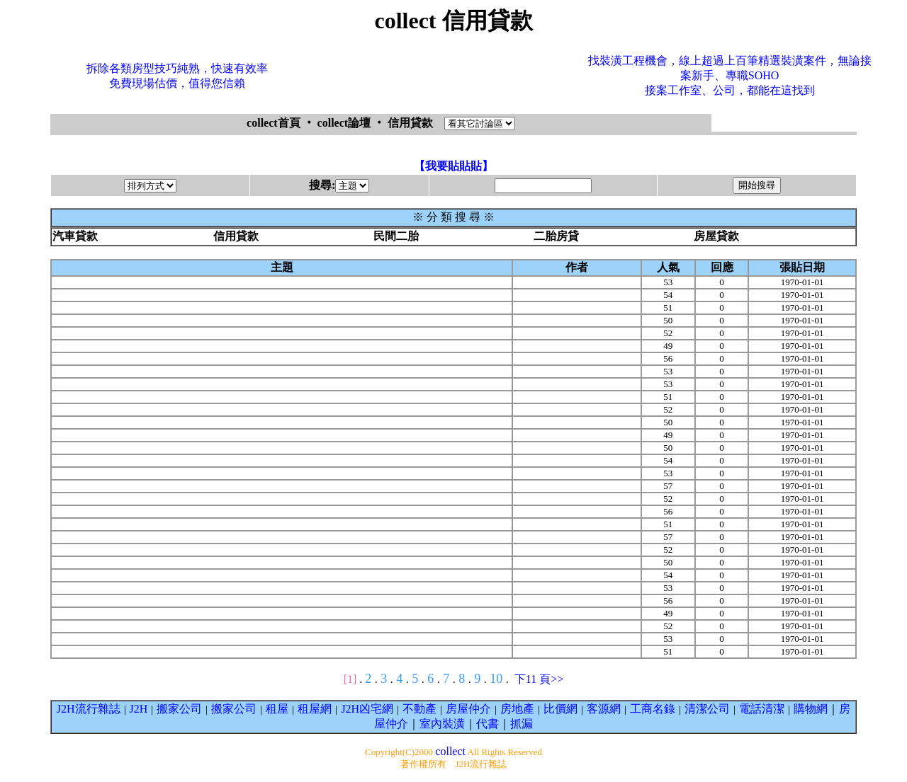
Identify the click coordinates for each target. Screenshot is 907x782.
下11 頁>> (538, 679)
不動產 (419, 709)
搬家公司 (179, 709)
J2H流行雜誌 (88, 709)
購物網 (811, 709)
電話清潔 (761, 709)
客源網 (604, 709)
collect (450, 751)
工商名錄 (652, 709)
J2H (139, 709)
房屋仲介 (468, 709)
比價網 (560, 709)
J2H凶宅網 (367, 709)
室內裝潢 (442, 724)
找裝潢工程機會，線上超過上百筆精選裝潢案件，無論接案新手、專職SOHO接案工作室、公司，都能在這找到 (730, 75)
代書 (487, 724)
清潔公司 (707, 709)
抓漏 (521, 724)
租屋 (277, 709)
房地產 (517, 709)
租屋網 (315, 709)
